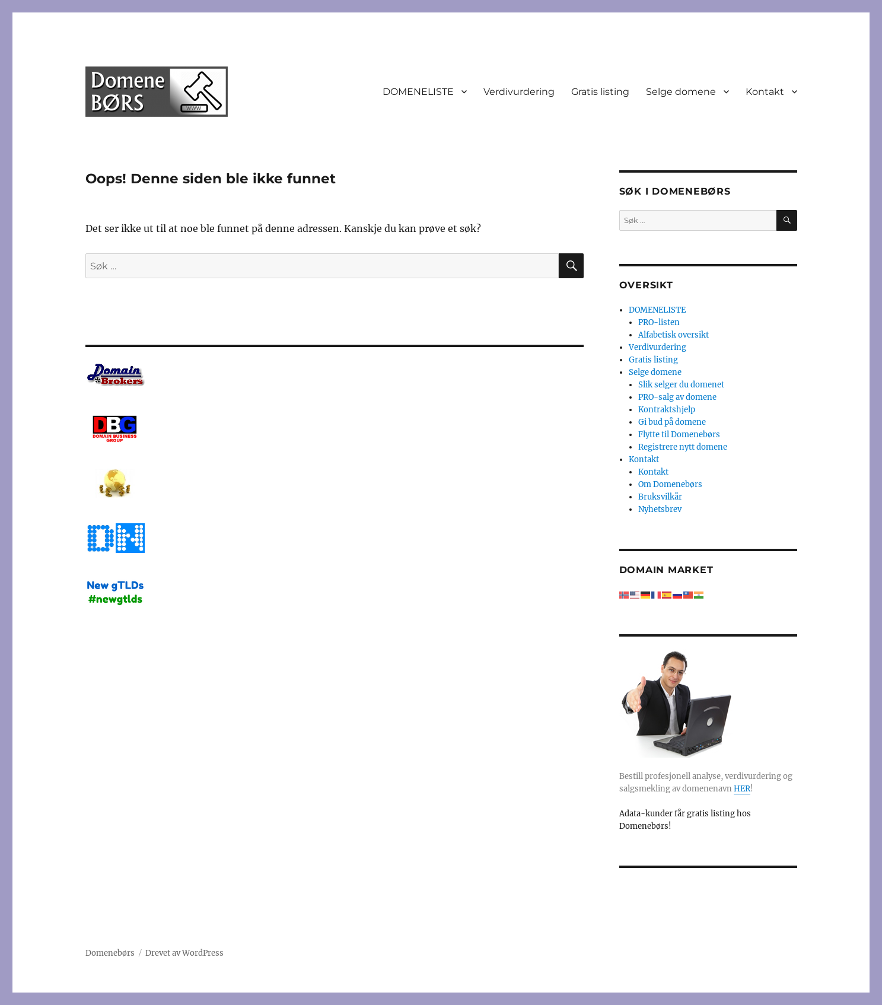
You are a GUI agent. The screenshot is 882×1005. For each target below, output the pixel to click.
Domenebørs (110, 953)
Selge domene (681, 91)
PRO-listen (659, 322)
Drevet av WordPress (184, 953)
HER (742, 789)
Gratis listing (600, 91)
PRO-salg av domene (677, 397)
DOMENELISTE (418, 91)
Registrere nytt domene (682, 447)
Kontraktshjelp (666, 410)
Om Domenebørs (670, 484)
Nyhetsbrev (660, 509)
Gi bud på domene (672, 422)
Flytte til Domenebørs (679, 435)
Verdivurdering (519, 91)
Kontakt (765, 91)
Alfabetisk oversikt (673, 335)
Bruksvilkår (660, 497)
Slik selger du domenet (681, 385)
